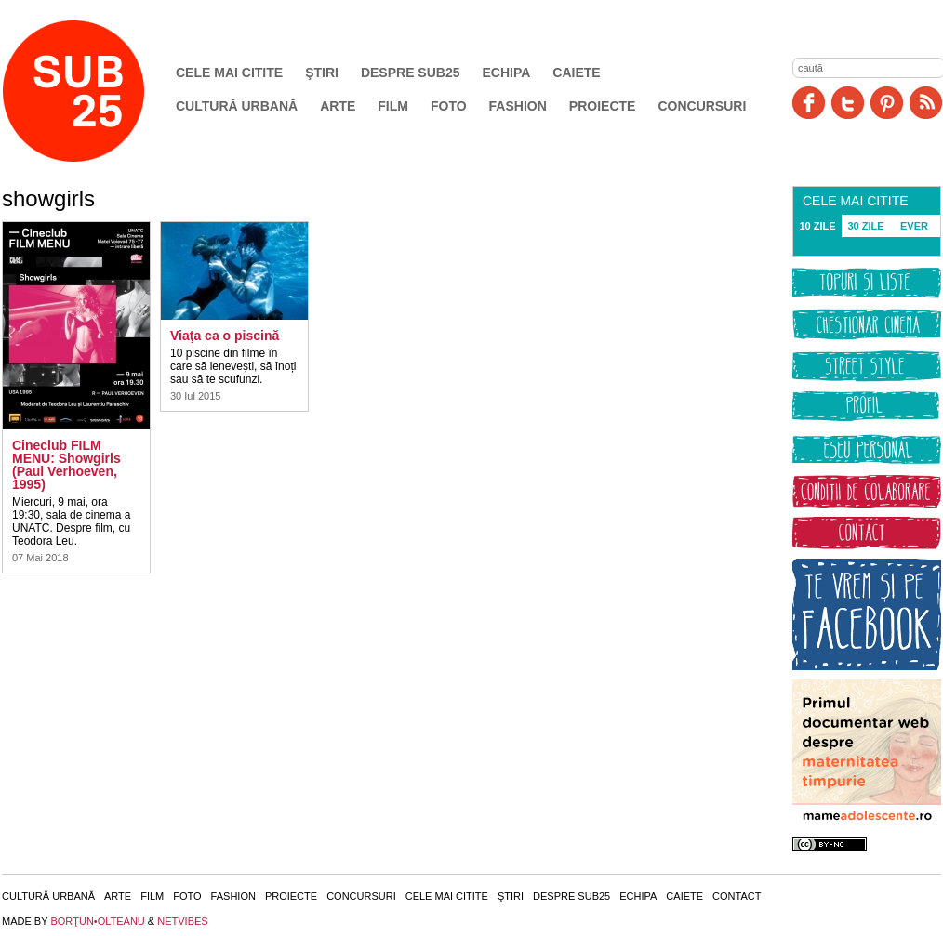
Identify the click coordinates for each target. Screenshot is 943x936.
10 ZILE (817, 225)
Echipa (507, 72)
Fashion (518, 106)
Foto (449, 106)
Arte (337, 106)
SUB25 (95, 91)
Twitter (847, 102)
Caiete (576, 72)
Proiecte (602, 106)
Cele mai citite (229, 72)
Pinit (886, 102)
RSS (926, 102)
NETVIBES (182, 921)
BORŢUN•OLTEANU (97, 921)
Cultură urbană (237, 106)
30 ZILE (865, 225)
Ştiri (322, 72)
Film (393, 106)
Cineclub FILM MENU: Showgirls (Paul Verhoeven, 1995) (66, 465)
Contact (736, 896)
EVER (914, 225)
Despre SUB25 (410, 72)
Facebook (808, 102)
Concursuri (701, 106)
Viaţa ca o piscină (224, 335)
